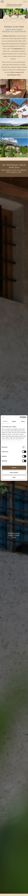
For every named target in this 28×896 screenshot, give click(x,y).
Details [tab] (14, 421)
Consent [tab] (5, 421)
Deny (14, 477)
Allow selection (14, 472)
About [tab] (23, 421)
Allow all (14, 467)
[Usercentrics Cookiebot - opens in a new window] (20, 417)
